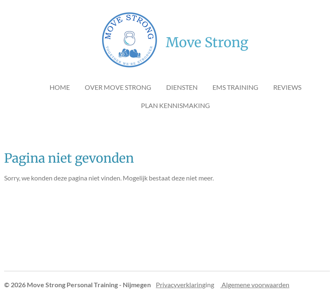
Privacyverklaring (180, 284)
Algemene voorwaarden (254, 284)
